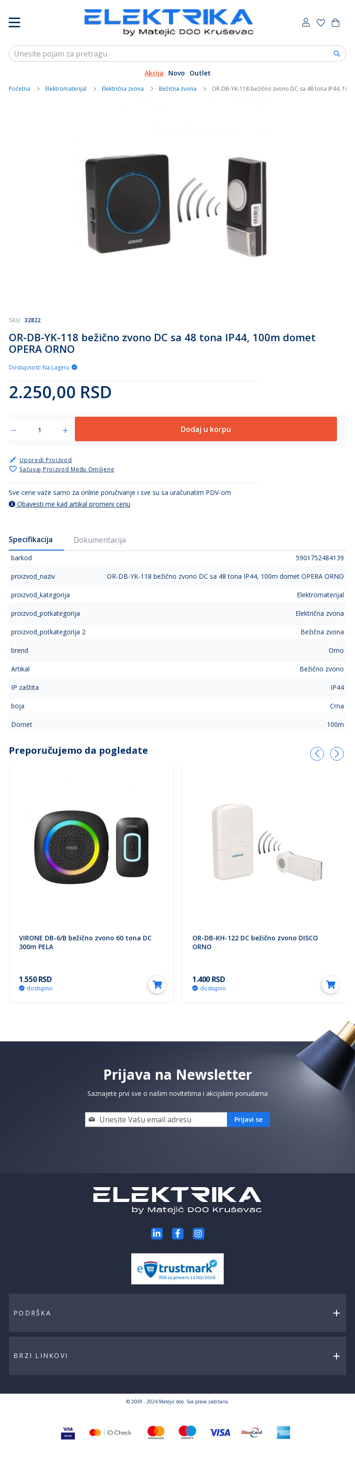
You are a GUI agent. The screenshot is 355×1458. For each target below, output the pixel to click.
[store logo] (169, 22)
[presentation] (317, 754)
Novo (176, 73)
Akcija (154, 73)
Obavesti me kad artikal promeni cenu (69, 504)
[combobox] (177, 53)
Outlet (200, 73)
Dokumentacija (99, 540)
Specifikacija (31, 539)
